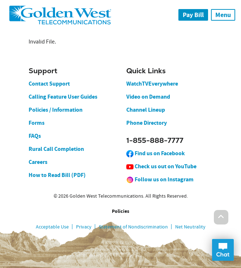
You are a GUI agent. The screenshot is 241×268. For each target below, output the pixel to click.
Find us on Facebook (155, 153)
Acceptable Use (52, 226)
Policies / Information (56, 110)
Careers (38, 162)
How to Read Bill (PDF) (57, 175)
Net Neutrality (190, 226)
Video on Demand (148, 96)
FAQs (35, 136)
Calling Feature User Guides (63, 96)
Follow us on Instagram (160, 179)
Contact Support (49, 83)
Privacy (84, 226)
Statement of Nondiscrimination (133, 226)
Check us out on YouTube (161, 166)
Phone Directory (146, 123)
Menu (223, 15)
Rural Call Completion (56, 149)
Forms (37, 123)
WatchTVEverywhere (152, 83)
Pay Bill (193, 15)
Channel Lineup (145, 110)
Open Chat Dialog (223, 250)
